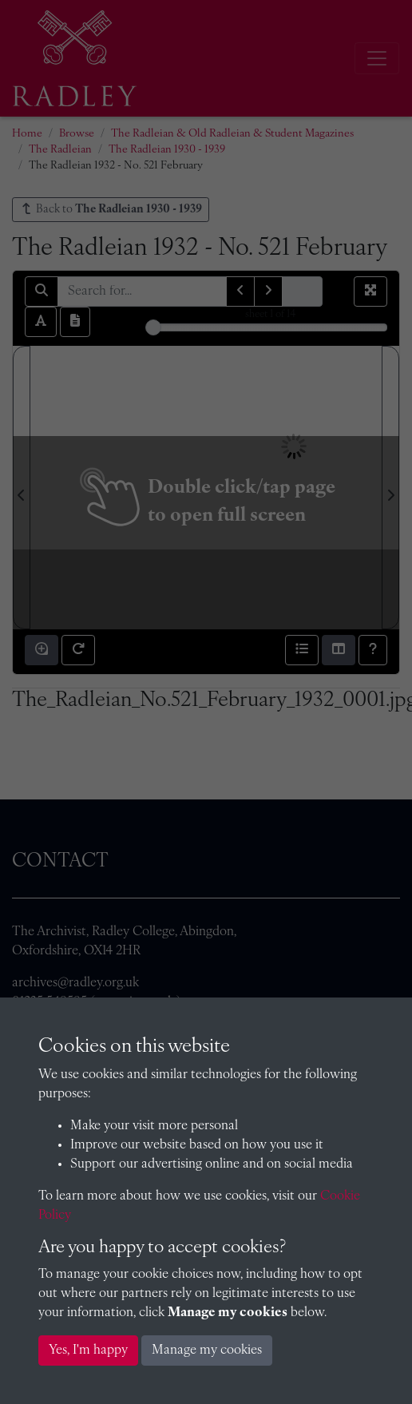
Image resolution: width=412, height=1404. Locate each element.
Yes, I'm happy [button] (88, 1350)
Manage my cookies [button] (207, 1350)
